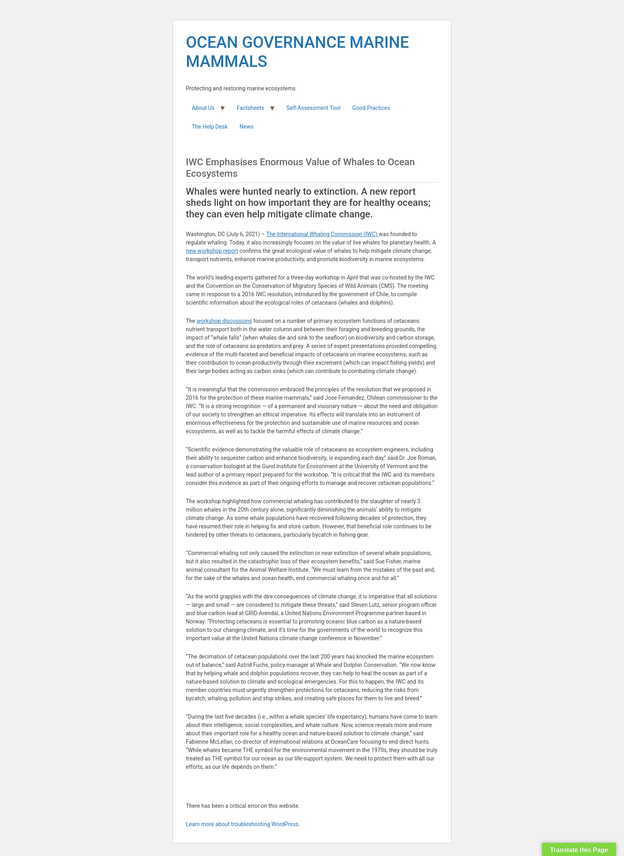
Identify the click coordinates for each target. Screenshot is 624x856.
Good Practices (371, 108)
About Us (203, 108)
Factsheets (250, 108)
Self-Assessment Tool (314, 108)
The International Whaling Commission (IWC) (322, 234)
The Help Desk (210, 126)
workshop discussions (224, 321)
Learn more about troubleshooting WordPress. (243, 824)
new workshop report (212, 251)
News (247, 126)
